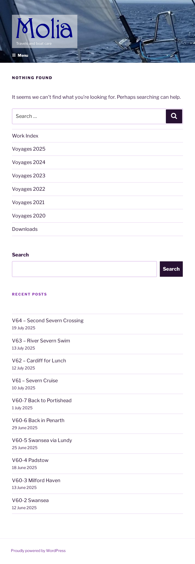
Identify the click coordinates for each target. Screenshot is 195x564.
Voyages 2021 (28, 202)
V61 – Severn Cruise (35, 380)
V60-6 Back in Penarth (38, 420)
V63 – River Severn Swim (41, 341)
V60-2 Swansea (30, 500)
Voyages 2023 (28, 175)
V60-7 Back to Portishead (42, 400)
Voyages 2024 (28, 162)
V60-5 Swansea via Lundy (42, 440)
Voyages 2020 (28, 216)
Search (20, 255)
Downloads (25, 229)
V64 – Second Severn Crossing (48, 320)
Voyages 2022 (28, 189)
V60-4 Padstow (30, 460)
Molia (21, 19)
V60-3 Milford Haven (36, 480)
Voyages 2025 (28, 149)
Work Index (25, 136)
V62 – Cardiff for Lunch (39, 360)
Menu (20, 55)
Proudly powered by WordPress (38, 550)
